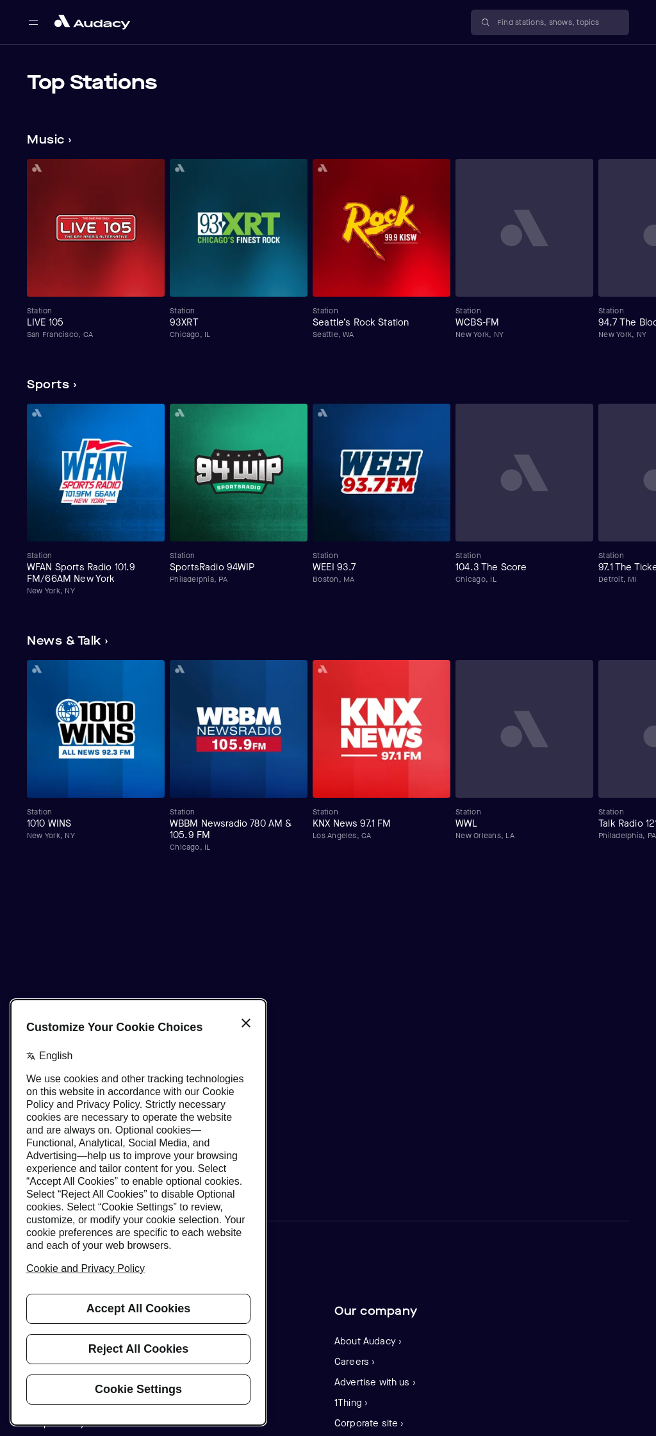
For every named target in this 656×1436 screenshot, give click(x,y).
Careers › (354, 1361)
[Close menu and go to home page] (92, 22)
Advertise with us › (375, 1382)
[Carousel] (328, 249)
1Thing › (351, 1402)
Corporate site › (369, 1423)
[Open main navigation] (33, 22)
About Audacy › (368, 1341)
